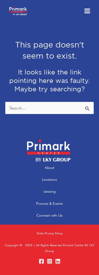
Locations (49, 179)
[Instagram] (49, 261)
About (49, 167)
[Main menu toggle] (87, 11)
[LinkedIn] (57, 261)
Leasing (50, 191)
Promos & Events (49, 203)
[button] (49, 233)
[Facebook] (41, 261)
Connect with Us (49, 215)
